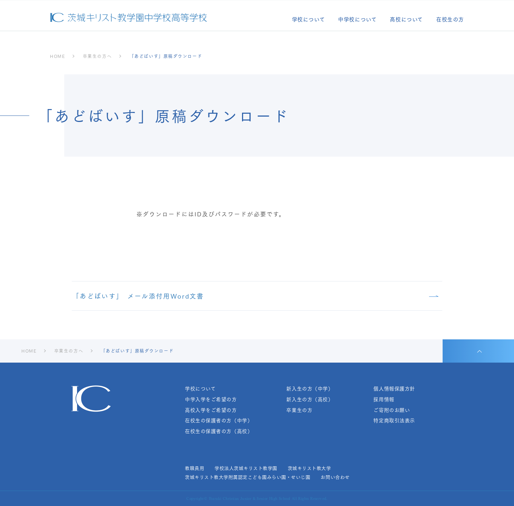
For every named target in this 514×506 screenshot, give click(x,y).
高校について (406, 19)
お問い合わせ (335, 477)
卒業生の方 (299, 410)
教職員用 (194, 468)
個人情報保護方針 (394, 388)
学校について (308, 19)
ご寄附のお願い (391, 410)
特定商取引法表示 (394, 420)
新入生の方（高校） (309, 399)
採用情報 (383, 399)
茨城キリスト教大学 (309, 468)
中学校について (357, 19)
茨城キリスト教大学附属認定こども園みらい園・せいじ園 (247, 477)
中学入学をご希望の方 (211, 399)
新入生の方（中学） (309, 388)
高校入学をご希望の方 (211, 410)
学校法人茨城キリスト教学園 (246, 468)
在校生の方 (450, 19)
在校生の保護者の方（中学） (218, 420)
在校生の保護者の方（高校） (218, 431)
